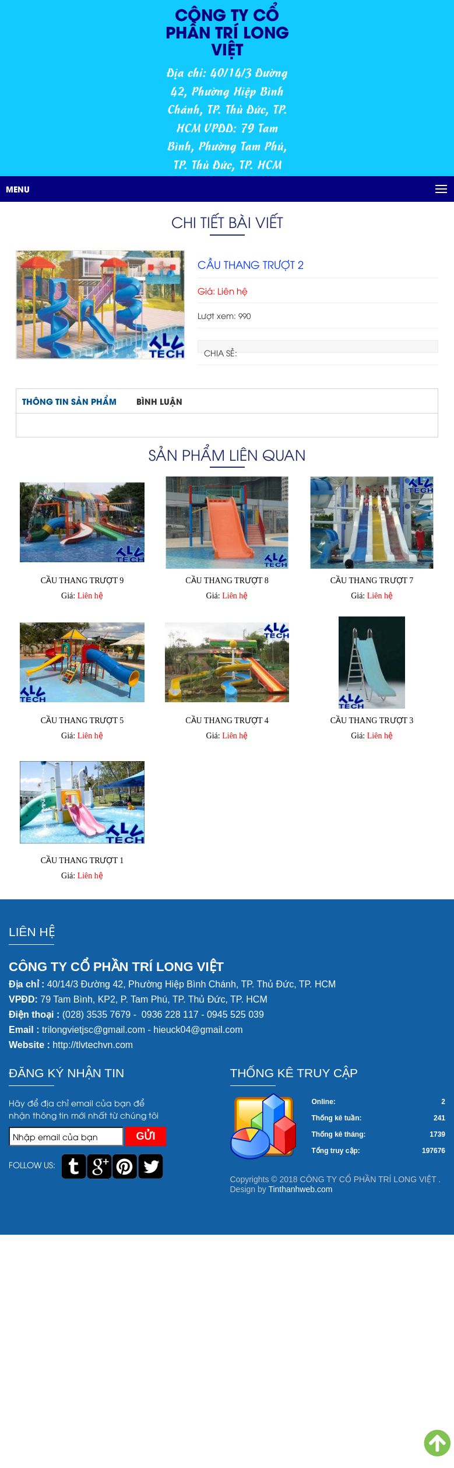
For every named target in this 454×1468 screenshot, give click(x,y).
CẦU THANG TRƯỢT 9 (82, 580)
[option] (100, 305)
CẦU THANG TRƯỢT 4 (227, 720)
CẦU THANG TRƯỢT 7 (372, 580)
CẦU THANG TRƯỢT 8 (227, 580)
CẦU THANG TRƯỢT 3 (372, 720)
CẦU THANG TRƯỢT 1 (82, 860)
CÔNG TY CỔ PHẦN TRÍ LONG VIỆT (227, 30)
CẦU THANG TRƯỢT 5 (82, 720)
